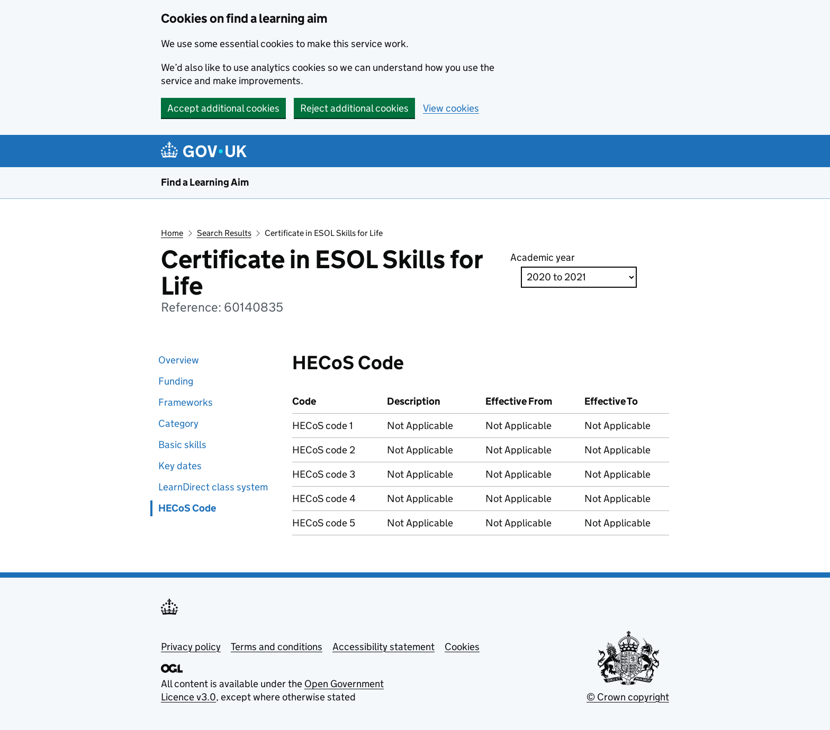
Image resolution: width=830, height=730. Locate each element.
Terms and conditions (276, 647)
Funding (175, 381)
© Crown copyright (628, 697)
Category (178, 423)
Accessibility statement (383, 647)
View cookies (451, 108)
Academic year (542, 257)
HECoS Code (187, 508)
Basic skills (182, 445)
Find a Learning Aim (205, 182)
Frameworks (185, 402)
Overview (178, 360)
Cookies (462, 647)
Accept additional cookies (223, 108)
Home (172, 233)
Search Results (224, 233)
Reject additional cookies (354, 108)
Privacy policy (191, 647)
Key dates (180, 466)
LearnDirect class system (213, 487)
